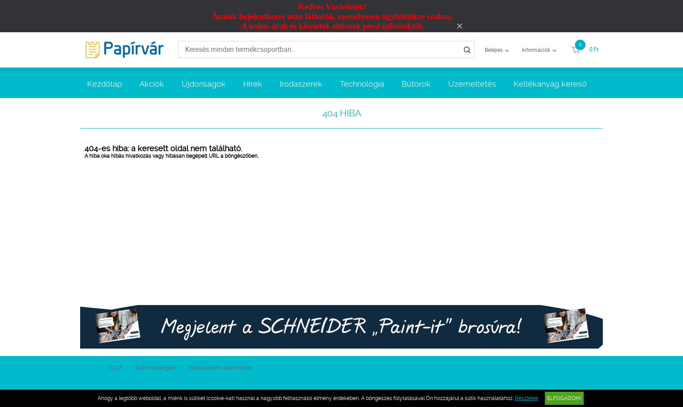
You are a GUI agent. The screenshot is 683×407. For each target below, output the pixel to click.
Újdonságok (204, 83)
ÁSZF (115, 367)
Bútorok (416, 83)
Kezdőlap (104, 83)
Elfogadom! (564, 398)
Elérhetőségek (155, 367)
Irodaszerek (301, 83)
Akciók (151, 83)
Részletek (526, 398)
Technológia (362, 83)
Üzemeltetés (472, 83)
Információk (536, 49)
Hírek (252, 83)
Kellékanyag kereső (550, 83)
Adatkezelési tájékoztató (220, 367)
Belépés (494, 49)
